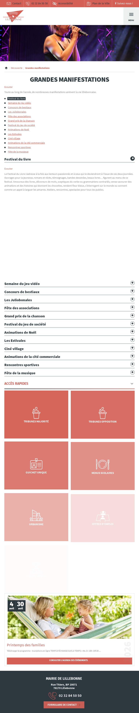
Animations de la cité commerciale (26, 142)
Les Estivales (15, 134)
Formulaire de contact (62, 707)
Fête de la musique (18, 151)
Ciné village (14, 138)
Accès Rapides (16, 383)
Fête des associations (19, 116)
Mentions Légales (19, 704)
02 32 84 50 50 (37, 3)
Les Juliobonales (17, 111)
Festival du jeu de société (21, 125)
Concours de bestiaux (19, 107)
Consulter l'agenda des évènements (68, 660)
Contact (13, 3)
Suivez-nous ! (123, 3)
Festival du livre (16, 98)
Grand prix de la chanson (21, 120)
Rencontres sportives (19, 147)
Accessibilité (62, 3)
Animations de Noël (18, 129)
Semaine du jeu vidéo (19, 103)
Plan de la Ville (98, 3)
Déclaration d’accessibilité (19, 707)
